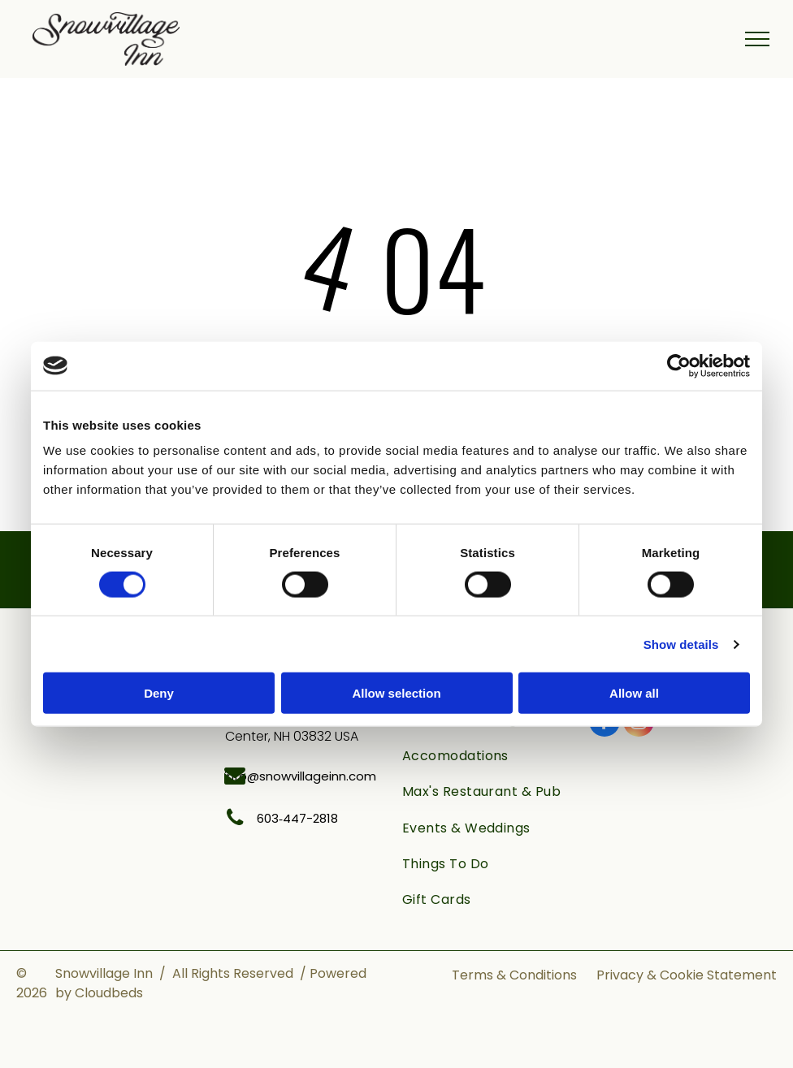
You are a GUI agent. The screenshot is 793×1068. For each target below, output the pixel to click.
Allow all (634, 693)
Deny (159, 693)
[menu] (757, 39)
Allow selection (396, 693)
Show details (681, 644)
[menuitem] (488, 756)
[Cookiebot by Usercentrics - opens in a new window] (679, 365)
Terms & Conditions (514, 975)
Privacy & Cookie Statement (686, 975)
